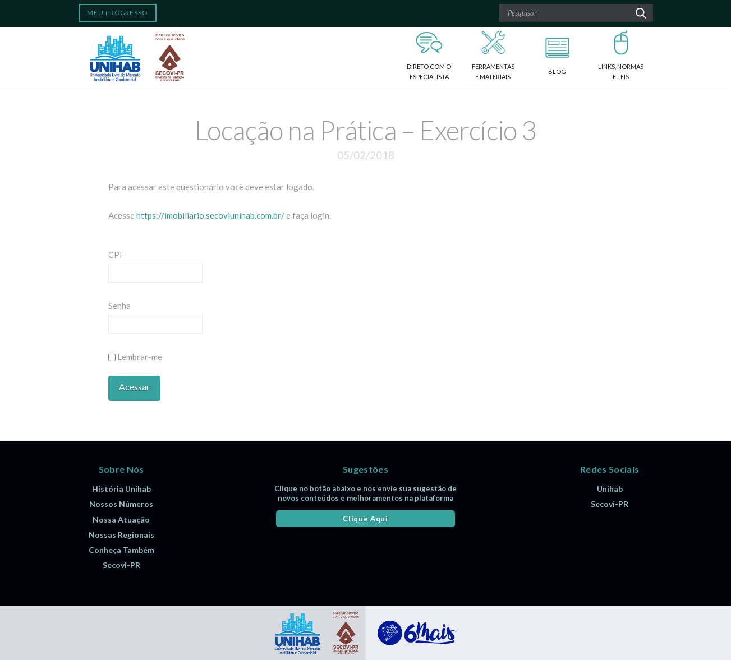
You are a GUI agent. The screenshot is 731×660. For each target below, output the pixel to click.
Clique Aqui (365, 518)
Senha (119, 306)
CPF (116, 255)
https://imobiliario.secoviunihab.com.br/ (210, 215)
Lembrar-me (135, 357)
